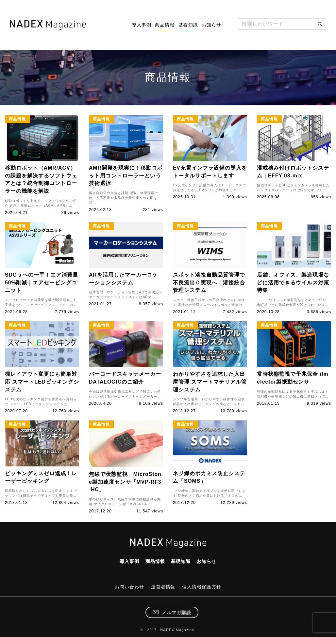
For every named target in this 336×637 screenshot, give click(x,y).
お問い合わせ (126, 583)
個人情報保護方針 (204, 583)
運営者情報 (163, 583)
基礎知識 (179, 24)
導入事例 (120, 24)
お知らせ (208, 24)
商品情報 (150, 24)
